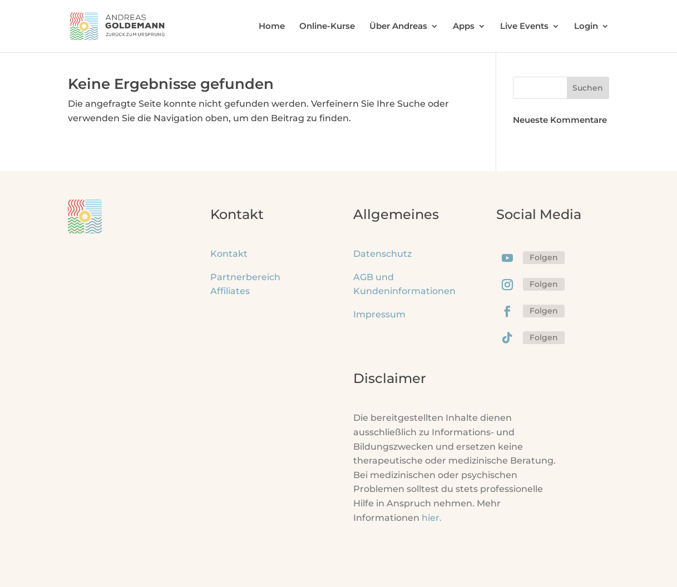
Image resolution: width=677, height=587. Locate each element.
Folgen (544, 257)
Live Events (524, 26)
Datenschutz (382, 253)
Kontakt (229, 253)
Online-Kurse (327, 26)
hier (432, 518)
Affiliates (230, 291)
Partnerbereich (245, 277)
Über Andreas (398, 26)
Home (272, 26)
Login (586, 26)
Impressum (379, 314)
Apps (464, 26)
